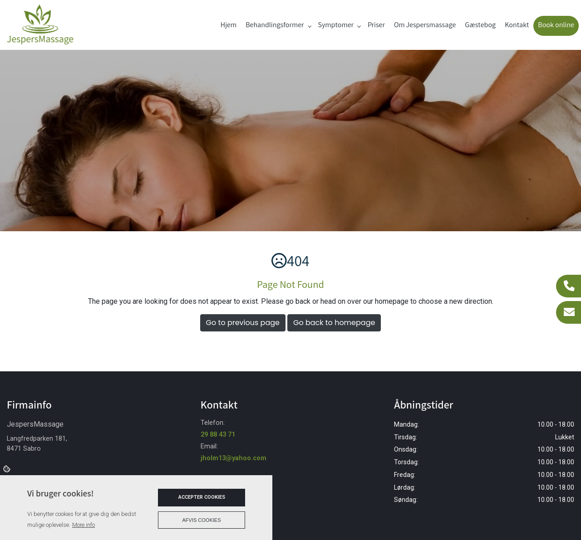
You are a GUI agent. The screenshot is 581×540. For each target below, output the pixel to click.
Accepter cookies (201, 497)
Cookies (7, 468)
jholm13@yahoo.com (233, 458)
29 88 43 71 (218, 434)
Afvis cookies (201, 520)
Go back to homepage (334, 322)
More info (83, 524)
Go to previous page (243, 322)
